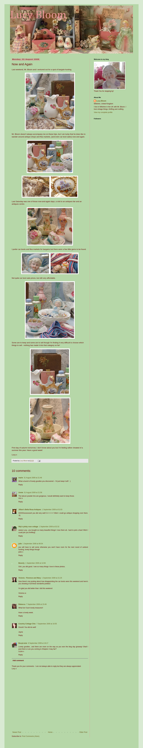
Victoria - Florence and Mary (29, 578)
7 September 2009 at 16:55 (46, 624)
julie (20, 544)
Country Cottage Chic (27, 624)
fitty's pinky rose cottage (28, 527)
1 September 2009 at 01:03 (52, 510)
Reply (20, 485)
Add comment (18, 660)
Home (50, 732)
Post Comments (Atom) (30, 736)
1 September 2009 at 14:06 (35, 563)
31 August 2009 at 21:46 (33, 478)
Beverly (21, 563)
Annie (20, 492)
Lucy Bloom (38, 15)
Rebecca (21, 604)
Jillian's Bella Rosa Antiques (29, 510)
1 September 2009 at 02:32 (49, 527)
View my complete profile (103, 112)
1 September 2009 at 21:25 (52, 578)
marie (20, 478)
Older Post (83, 732)
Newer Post (16, 732)
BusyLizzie (22, 643)
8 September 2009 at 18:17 (38, 643)
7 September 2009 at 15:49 (36, 604)
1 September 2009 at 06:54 (33, 544)
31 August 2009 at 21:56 (33, 492)
